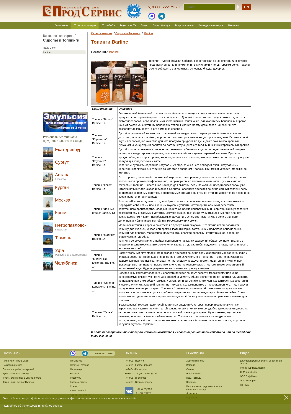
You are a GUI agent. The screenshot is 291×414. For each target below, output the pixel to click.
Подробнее (10, 405)
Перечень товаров (79, 365)
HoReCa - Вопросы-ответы (138, 382)
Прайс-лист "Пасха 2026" (16, 360)
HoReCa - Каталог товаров (138, 365)
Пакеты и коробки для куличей (18, 369)
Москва (62, 199)
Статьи (73, 386)
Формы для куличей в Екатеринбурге (22, 378)
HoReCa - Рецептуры (136, 369)
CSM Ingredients (248, 372)
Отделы (190, 369)
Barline (46, 52)
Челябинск (66, 262)
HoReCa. (244, 385)
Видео (144, 25)
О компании (61, 25)
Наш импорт (76, 369)
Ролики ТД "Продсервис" (252, 368)
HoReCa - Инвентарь (135, 378)
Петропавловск (70, 227)
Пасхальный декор (12, 365)
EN (246, 7)
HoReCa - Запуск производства (141, 373)
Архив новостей (78, 390)
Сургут (62, 162)
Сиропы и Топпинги (61, 40)
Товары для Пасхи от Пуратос (18, 382)
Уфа (71, 252)
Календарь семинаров (210, 25)
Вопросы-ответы (184, 25)
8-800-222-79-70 (103, 353)
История (190, 365)
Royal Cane (49, 47)
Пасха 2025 (11, 353)
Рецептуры (75, 378)
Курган (62, 187)
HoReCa (110, 25)
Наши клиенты (194, 373)
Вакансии (233, 25)
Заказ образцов (161, 25)
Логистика (191, 393)
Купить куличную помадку (16, 373)
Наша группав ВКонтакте (138, 391)
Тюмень (63, 237)
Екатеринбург (69, 149)
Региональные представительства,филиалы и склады (204, 387)
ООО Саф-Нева (248, 376)
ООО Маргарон (248, 380)
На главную (76, 360)
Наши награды (194, 378)
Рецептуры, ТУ (128, 25)
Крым (60, 212)
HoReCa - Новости (134, 360)
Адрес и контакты (195, 360)
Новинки (74, 373)
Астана (62, 176)
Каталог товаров (87, 25)
